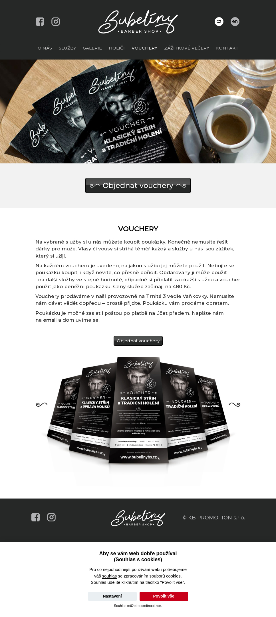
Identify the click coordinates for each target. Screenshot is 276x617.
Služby (69, 48)
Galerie (94, 48)
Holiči (118, 48)
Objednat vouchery (138, 185)
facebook (39, 21)
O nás (46, 48)
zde (158, 606)
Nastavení (112, 596)
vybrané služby (63, 242)
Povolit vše (163, 596)
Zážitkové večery (188, 48)
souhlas (109, 576)
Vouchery (146, 48)
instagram (55, 21)
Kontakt (228, 48)
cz (218, 21)
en (235, 21)
